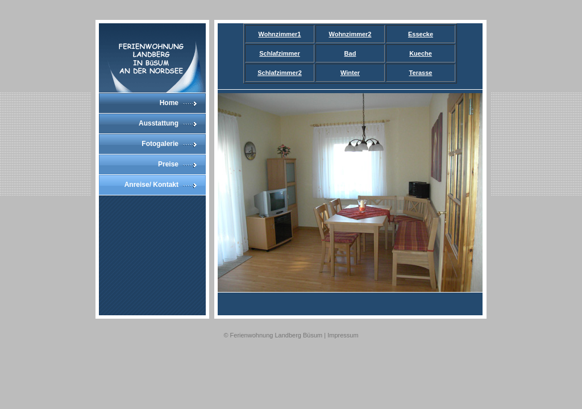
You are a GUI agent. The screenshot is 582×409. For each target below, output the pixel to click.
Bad (350, 53)
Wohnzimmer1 (280, 34)
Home (169, 103)
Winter (350, 72)
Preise (168, 164)
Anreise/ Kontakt (151, 185)
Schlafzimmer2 (279, 72)
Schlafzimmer (279, 53)
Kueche (420, 53)
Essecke (420, 34)
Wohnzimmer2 (350, 34)
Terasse (421, 72)
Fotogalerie (160, 144)
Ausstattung (158, 123)
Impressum (342, 335)
